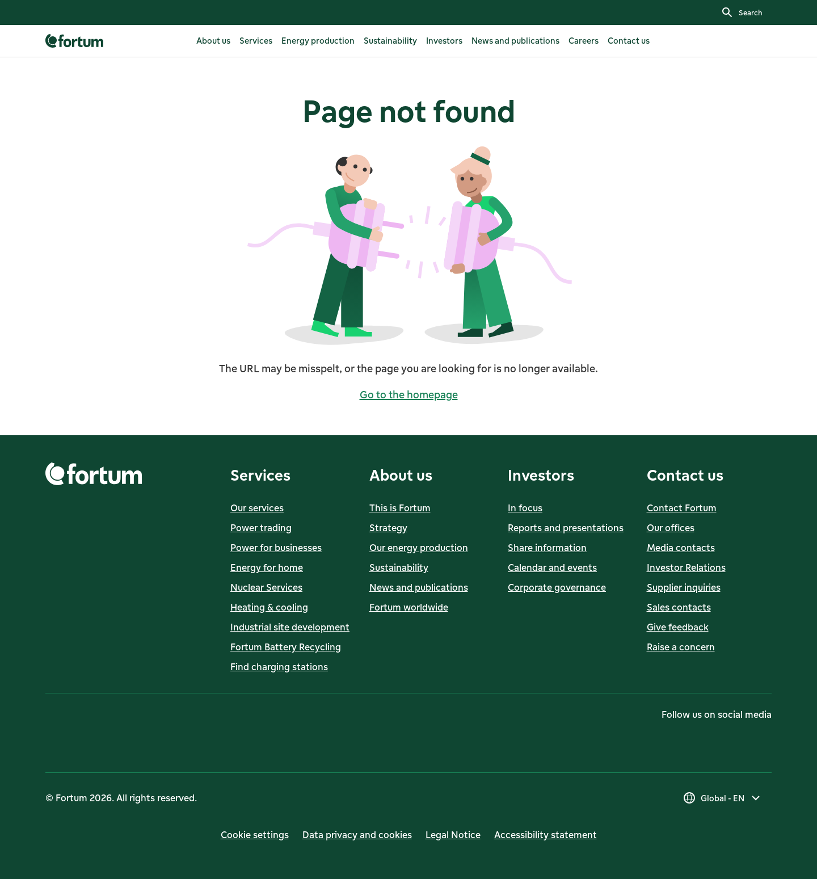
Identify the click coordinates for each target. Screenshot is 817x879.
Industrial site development (289, 627)
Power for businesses (276, 547)
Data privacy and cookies (357, 834)
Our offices (670, 527)
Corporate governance (557, 587)
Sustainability (398, 567)
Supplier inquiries (684, 587)
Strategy (388, 527)
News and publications (418, 587)
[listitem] (213, 41)
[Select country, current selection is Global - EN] (722, 798)
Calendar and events (552, 567)
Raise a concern (681, 647)
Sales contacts (679, 607)
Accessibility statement (545, 834)
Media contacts (681, 547)
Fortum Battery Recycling (285, 647)
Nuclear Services (266, 587)
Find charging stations (279, 667)
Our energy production (418, 547)
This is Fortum (400, 508)
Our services (257, 508)
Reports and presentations (566, 527)
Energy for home (266, 567)
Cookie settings (255, 834)
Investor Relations (686, 567)
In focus (525, 508)
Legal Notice (453, 834)
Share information (547, 547)
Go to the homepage (409, 394)
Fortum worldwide (408, 607)
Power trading (261, 527)
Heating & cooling (269, 607)
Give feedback (678, 627)
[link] (75, 41)
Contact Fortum (682, 508)
